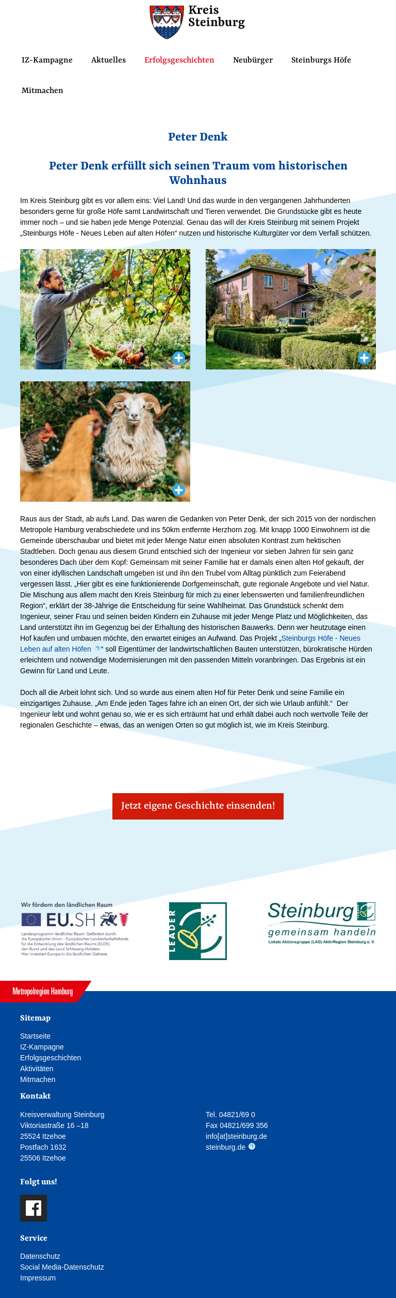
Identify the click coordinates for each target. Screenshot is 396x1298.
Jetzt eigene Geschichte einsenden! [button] (198, 806)
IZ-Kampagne (47, 60)
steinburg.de (225, 1147)
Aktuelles (108, 60)
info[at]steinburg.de (236, 1136)
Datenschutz (40, 1256)
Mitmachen (42, 91)
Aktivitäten (37, 1068)
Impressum (38, 1278)
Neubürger (253, 60)
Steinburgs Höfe (321, 60)
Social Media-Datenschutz (62, 1267)
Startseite (35, 1036)
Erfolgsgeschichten (179, 60)
